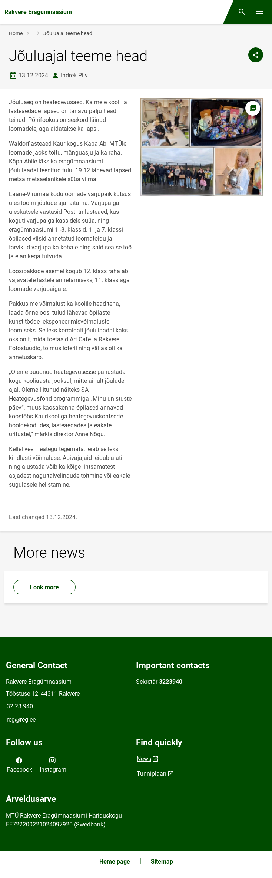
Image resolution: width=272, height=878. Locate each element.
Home (16, 33)
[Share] (255, 54)
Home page (114, 861)
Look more (44, 587)
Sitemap (162, 861)
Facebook (19, 764)
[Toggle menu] (259, 11)
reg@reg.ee (21, 719)
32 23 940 (20, 706)
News (144, 758)
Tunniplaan (151, 773)
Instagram (53, 764)
